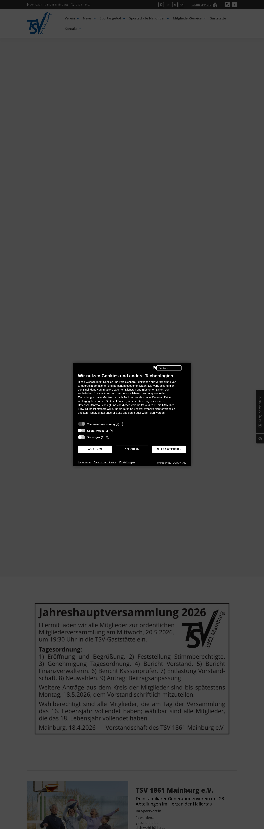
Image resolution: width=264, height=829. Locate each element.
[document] (132, 396)
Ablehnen (95, 449)
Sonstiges (93, 437)
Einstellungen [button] (127, 462)
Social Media (95, 430)
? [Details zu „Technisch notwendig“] (122, 423)
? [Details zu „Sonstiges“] (107, 437)
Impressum (84, 462)
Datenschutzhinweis (105, 462)
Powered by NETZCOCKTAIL (170, 462)
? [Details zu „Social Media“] (111, 430)
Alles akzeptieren (169, 449)
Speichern (132, 449)
